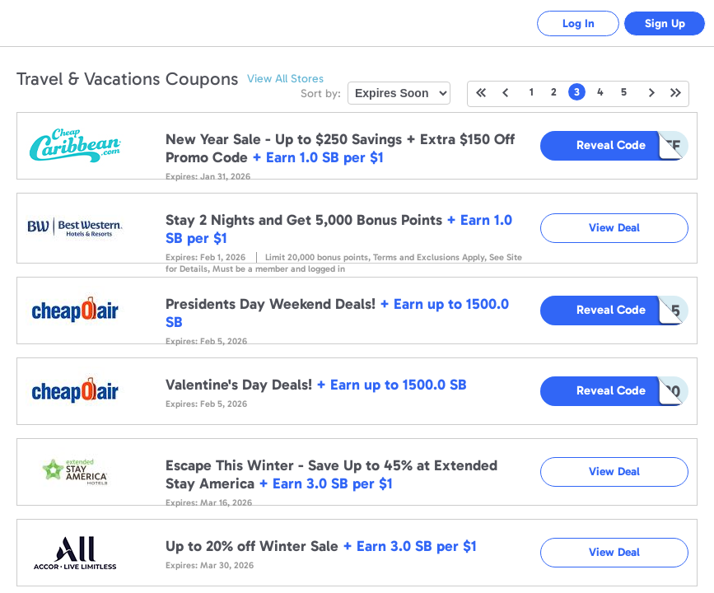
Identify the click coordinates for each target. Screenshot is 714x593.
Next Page (651, 92)
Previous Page (505, 92)
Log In (578, 23)
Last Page (676, 92)
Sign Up (665, 23)
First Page (481, 92)
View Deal (614, 228)
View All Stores (285, 79)
